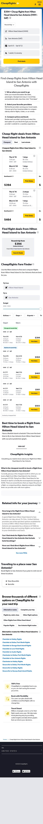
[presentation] (10, 18)
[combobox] (9, 24)
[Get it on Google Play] (16, 771)
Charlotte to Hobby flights (12, 639)
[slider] (40, 309)
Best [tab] (16, 142)
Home (5, 739)
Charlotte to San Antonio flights (14, 658)
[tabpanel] (21, 482)
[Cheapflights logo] (8, 3)
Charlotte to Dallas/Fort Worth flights (16, 642)
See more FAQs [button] (21, 553)
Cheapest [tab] (7, 142)
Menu (39, 3)
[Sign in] (35, 4)
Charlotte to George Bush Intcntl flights (17, 645)
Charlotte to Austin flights (12, 652)
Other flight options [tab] (30, 615)
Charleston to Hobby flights (13, 661)
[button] (21, 31)
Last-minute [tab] (26, 142)
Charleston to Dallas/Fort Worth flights (17, 655)
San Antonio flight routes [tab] (27, 625)
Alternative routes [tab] (10, 610)
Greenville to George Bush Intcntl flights (17, 671)
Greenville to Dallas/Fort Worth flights (17, 665)
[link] (18, 253)
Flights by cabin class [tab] (11, 615)
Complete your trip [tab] (28, 610)
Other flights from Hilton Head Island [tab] (17, 620)
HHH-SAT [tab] (21, 446)
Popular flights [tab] (9, 625)
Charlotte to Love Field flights (13, 649)
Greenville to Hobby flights (12, 668)
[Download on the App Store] (26, 771)
